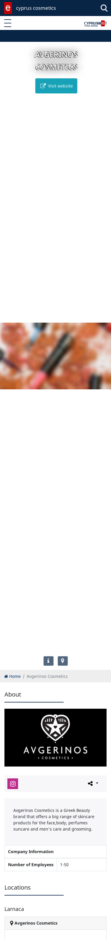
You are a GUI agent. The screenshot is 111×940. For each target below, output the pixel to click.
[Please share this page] (92, 783)
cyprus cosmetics (36, 7)
